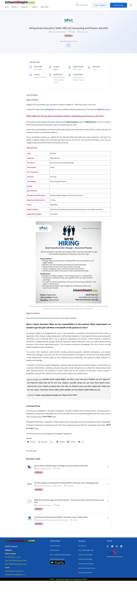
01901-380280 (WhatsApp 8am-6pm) (16, 564)
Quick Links (45, 7)
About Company (55, 546)
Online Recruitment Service (86, 568)
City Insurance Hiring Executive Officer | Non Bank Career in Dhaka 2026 (60, 517)
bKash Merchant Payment (115, 557)
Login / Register (100, 5)
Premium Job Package (85, 559)
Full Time (68, 36)
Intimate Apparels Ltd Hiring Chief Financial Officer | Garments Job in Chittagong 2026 (66, 483)
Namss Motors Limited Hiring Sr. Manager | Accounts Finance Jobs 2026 (61, 466)
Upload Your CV (82, 5)
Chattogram (70, 486)
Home (7, 7)
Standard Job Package (85, 555)
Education (25, 7)
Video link (78, 105)
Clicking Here (49, 109)
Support (35, 7)
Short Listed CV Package (85, 564)
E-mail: (7, 567)
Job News (15, 7)
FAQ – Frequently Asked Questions (60, 555)
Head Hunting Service (85, 572)
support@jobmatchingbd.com (14, 571)
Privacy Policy (54, 550)
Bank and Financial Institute (59, 520)
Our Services (82, 546)
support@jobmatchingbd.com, (51, 395)
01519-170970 (72, 395)
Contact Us (8, 550)
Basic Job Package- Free (85, 550)
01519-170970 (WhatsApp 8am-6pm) (16, 560)
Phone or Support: (10, 553)
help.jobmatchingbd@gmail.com (15, 574)
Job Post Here (118, 5)
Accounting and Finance (59, 32)
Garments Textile (56, 486)
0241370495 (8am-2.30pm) (13, 557)
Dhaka (73, 32)
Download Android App (57, 559)
